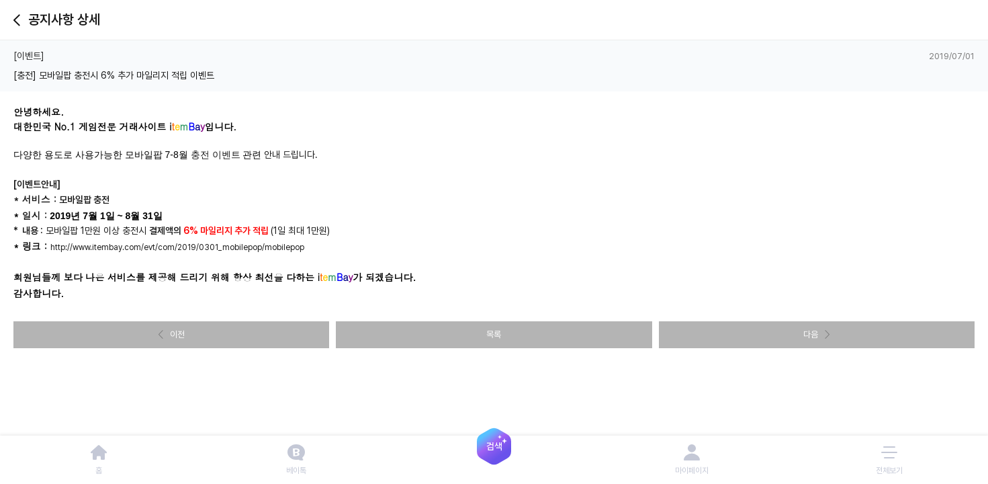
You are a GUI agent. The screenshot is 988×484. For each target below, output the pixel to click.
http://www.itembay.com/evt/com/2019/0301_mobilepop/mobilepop (177, 247)
